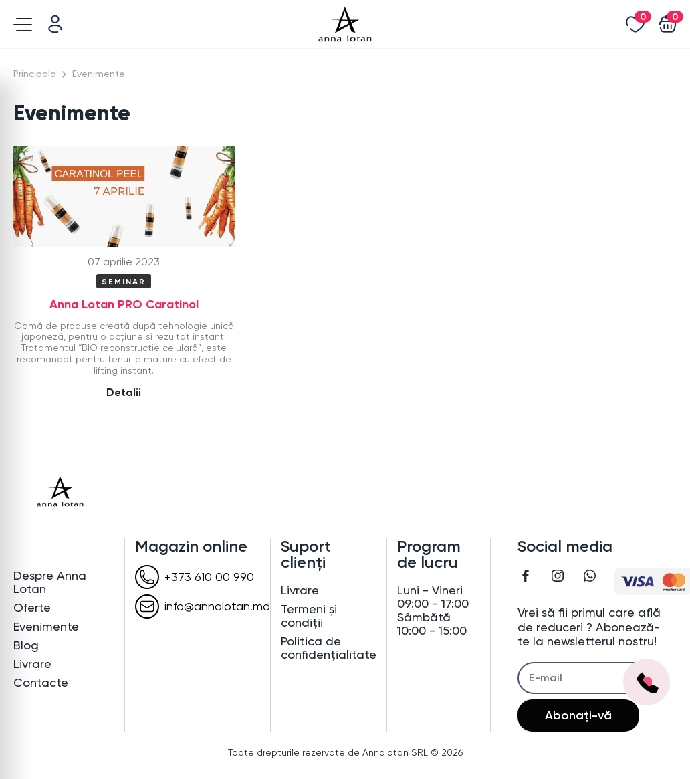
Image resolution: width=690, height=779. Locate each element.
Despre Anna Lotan (49, 582)
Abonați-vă (578, 715)
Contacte (40, 682)
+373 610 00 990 (194, 577)
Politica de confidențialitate (328, 648)
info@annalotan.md (202, 606)
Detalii (123, 392)
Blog (26, 645)
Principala (34, 73)
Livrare (32, 664)
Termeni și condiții (309, 615)
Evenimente (46, 626)
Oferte (32, 608)
